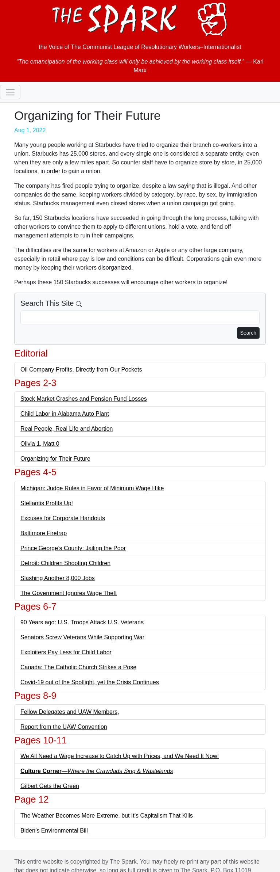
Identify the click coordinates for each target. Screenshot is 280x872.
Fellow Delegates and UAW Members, (69, 712)
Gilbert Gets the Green (49, 786)
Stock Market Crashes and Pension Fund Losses (83, 399)
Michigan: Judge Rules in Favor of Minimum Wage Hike (92, 488)
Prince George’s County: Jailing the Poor (73, 548)
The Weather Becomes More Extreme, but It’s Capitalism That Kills (106, 815)
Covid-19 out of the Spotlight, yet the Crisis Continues (89, 682)
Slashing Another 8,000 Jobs (57, 578)
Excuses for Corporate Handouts (62, 518)
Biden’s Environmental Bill (54, 830)
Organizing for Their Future (55, 459)
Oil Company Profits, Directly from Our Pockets (81, 369)
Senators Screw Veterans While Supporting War (82, 637)
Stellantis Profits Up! (46, 503)
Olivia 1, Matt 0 (39, 444)
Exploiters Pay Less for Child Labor (66, 652)
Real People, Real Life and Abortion (66, 429)
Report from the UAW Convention (63, 727)
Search (248, 333)
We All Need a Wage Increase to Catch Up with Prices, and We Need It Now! (119, 756)
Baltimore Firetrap (43, 533)
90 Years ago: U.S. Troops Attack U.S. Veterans (82, 622)
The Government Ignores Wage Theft (68, 593)
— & (96, 771)
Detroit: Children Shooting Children (65, 563)
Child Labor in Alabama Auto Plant (64, 414)
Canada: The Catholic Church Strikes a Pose (78, 667)
